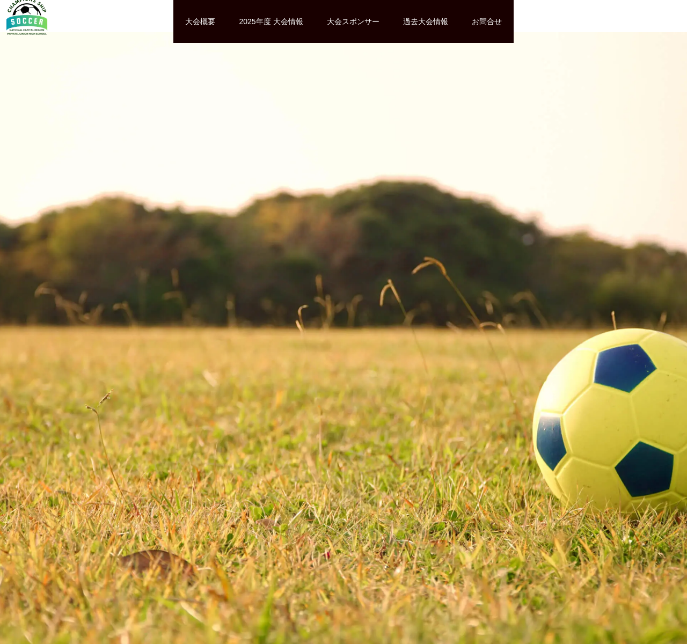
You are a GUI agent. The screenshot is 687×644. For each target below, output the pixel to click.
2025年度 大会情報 (271, 21)
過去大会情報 (425, 21)
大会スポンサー (353, 21)
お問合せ (487, 21)
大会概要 (200, 21)
